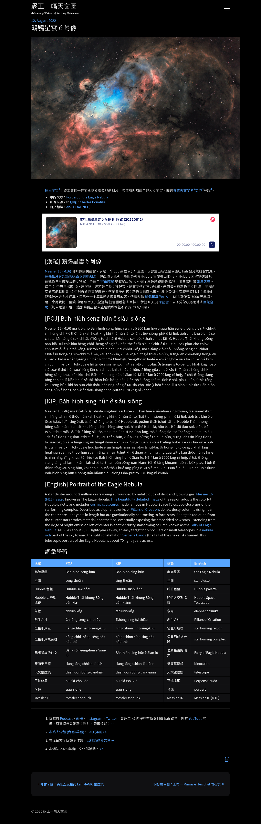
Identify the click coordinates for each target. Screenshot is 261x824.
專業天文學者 (183, 190)
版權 (73, 201)
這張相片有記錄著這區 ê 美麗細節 (70, 276)
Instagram (94, 718)
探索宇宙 (52, 190)
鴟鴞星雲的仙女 (157, 296)
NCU (86, 206)
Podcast (66, 718)
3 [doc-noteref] (203, 189)
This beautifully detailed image (135, 499)
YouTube (195, 718)
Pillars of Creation (145, 509)
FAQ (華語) (96, 731)
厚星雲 (164, 301)
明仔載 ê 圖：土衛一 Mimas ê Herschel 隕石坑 (186, 784)
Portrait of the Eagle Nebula (87, 197)
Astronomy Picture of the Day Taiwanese (55, 13)
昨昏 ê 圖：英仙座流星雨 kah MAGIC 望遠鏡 (72, 784)
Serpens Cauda (134, 535)
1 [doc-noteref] (59, 189)
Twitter (111, 718)
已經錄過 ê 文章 (99, 740)
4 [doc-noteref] (211, 189)
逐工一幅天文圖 (54, 7)
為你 (198, 190)
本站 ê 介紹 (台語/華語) (66, 731)
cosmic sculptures (104, 504)
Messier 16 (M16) (58, 271)
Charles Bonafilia (93, 201)
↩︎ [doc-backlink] (112, 723)
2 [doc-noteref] (194, 189)
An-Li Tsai (73, 206)
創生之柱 (203, 281)
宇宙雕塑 (107, 281)
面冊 (79, 718)
